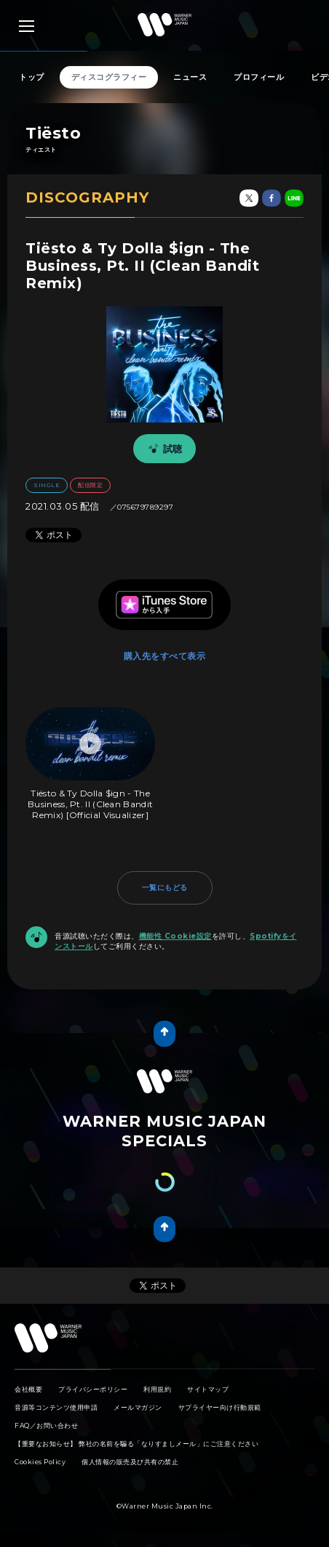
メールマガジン (138, 1407)
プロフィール (259, 77)
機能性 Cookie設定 (175, 936)
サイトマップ (208, 1389)
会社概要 (28, 1389)
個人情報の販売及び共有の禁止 (130, 1462)
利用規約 (157, 1389)
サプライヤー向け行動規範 (219, 1407)
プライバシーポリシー (92, 1389)
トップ (31, 77)
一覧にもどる (165, 887)
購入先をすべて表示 (165, 655)
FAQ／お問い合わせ (46, 1425)
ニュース (190, 77)
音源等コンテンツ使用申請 (56, 1407)
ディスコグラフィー (109, 77)
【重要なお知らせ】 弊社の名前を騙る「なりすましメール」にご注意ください (136, 1444)
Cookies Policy (40, 1462)
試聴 (163, 448)
